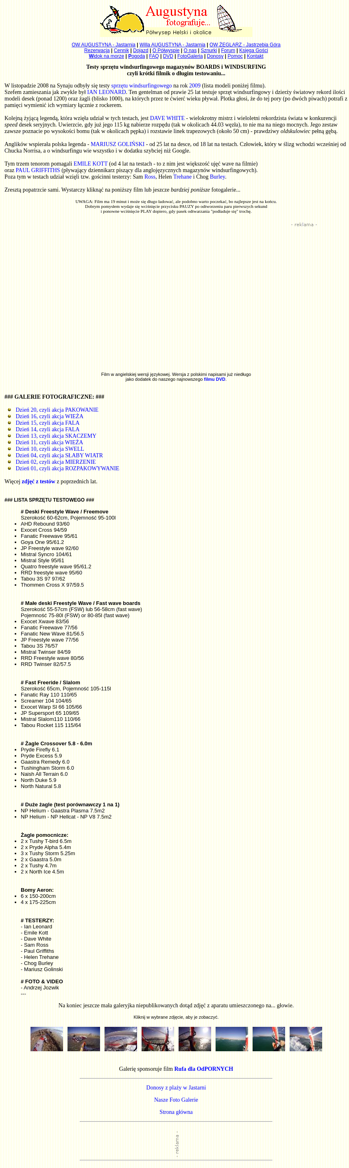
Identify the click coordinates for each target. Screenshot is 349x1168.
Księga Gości (253, 50)
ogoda (136, 56)
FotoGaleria (190, 56)
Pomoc (235, 56)
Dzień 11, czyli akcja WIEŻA (45, 442)
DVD (168, 56)
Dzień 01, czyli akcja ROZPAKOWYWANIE (63, 468)
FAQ (154, 56)
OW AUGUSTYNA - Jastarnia (103, 45)
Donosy (215, 56)
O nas (189, 50)
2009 (195, 86)
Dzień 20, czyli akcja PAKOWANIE (52, 410)
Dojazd (140, 50)
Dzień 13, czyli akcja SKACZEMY (51, 436)
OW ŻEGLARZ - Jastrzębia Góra (245, 45)
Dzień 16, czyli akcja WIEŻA (45, 416)
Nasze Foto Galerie (176, 1100)
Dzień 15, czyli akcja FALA (43, 423)
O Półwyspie (166, 50)
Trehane (182, 177)
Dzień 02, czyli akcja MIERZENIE (51, 462)
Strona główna (175, 1112)
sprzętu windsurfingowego (141, 86)
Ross (149, 177)
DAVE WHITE (167, 118)
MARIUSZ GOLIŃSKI (118, 144)
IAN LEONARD (106, 92)
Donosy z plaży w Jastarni (176, 1088)
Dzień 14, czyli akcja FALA (43, 429)
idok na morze (106, 56)
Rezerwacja (97, 50)
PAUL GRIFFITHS (38, 170)
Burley (217, 177)
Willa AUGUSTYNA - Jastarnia (172, 45)
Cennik (121, 50)
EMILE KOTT (90, 164)
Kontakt (255, 56)
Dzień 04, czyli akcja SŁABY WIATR (55, 455)
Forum (228, 50)
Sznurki (209, 50)
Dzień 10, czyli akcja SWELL (45, 449)
